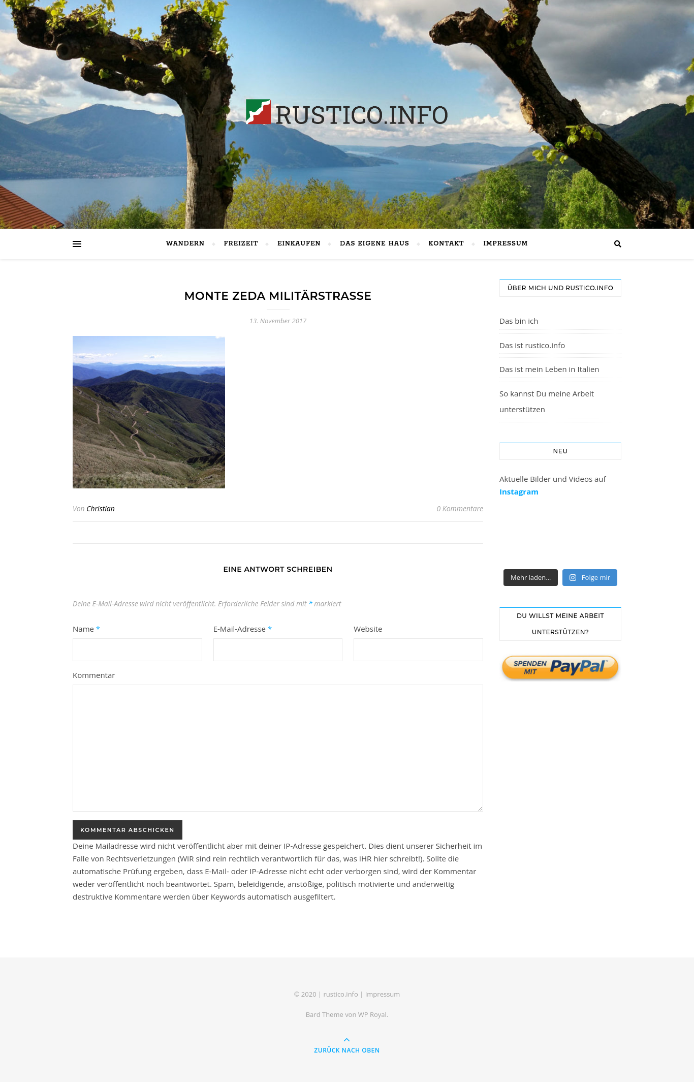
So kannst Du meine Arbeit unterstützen (546, 401)
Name (86, 629)
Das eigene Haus (374, 244)
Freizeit (241, 244)
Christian (100, 508)
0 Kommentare (459, 508)
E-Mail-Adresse (242, 629)
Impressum (506, 244)
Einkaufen (299, 244)
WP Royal (372, 1014)
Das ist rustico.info (532, 345)
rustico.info (340, 994)
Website (368, 629)
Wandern (185, 244)
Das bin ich (519, 321)
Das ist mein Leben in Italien (549, 369)
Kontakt (446, 244)
